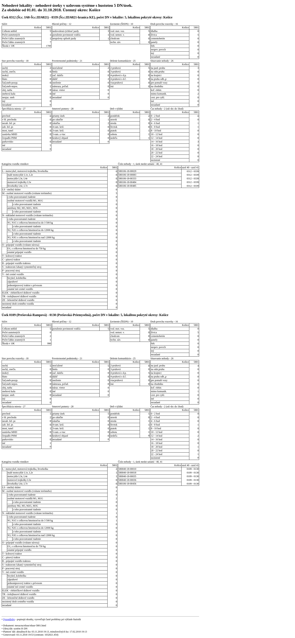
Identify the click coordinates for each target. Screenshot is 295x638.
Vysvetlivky (9, 619)
